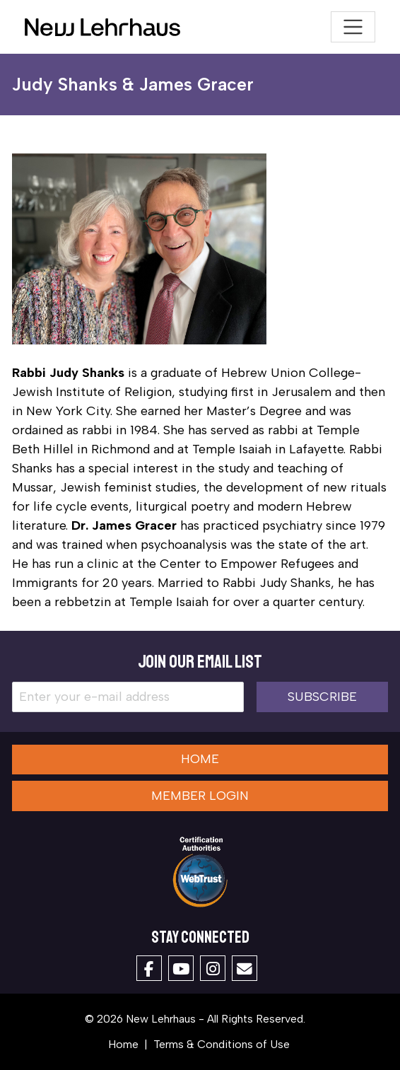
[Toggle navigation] (353, 27)
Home (200, 759)
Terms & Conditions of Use (221, 1044)
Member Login (200, 795)
